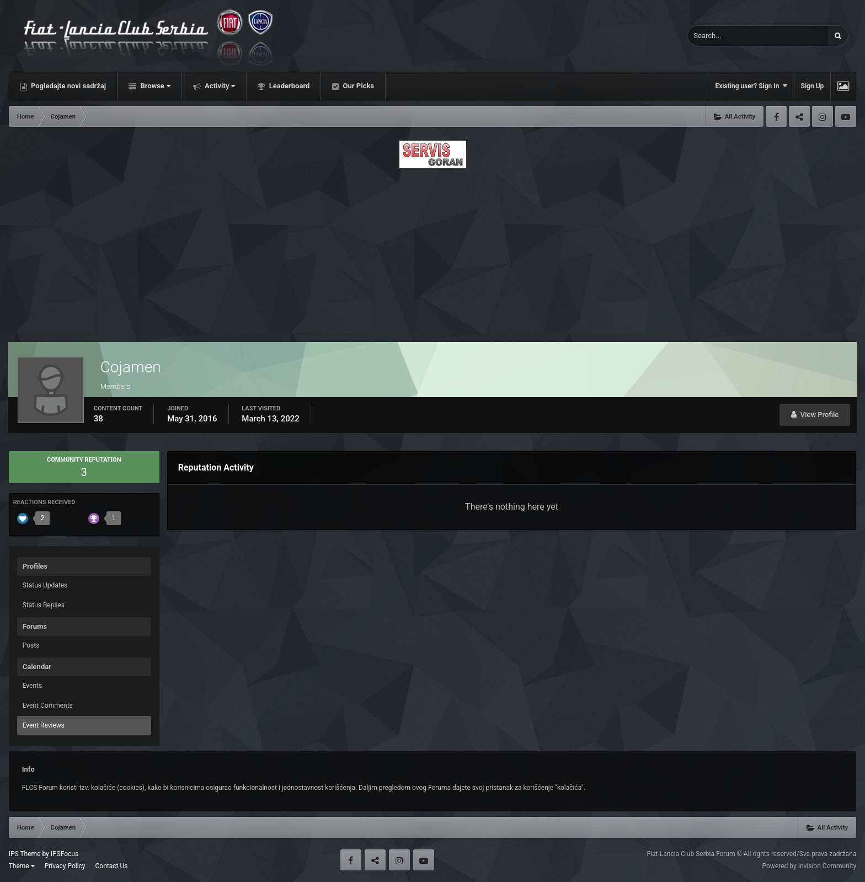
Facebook (776, 116)
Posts (31, 645)
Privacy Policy (65, 866)
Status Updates (45, 585)
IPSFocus (64, 854)
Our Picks (357, 86)
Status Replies (44, 605)
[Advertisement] (432, 252)
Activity (219, 86)
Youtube (845, 116)
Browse (154, 86)
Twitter (799, 116)
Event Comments (48, 705)
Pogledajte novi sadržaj (67, 86)
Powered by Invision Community (809, 866)
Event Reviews (44, 725)
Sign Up (812, 86)
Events (32, 685)
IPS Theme (25, 854)
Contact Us (111, 866)
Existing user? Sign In (751, 86)
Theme (22, 866)
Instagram (822, 116)
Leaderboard (288, 86)
